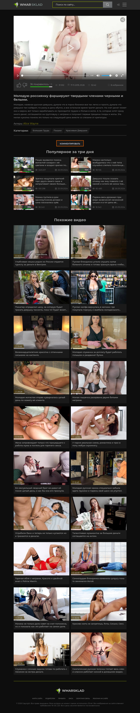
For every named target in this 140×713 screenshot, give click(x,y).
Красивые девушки (76, 130)
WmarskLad (73, 691)
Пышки (58, 130)
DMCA (71, 698)
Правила (62, 698)
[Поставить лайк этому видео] (19, 85)
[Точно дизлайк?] (25, 85)
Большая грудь (41, 130)
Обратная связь (83, 698)
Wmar (31, 5)
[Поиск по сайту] (107, 5)
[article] (41, 246)
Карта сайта (37, 698)
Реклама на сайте (100, 698)
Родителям (50, 698)
